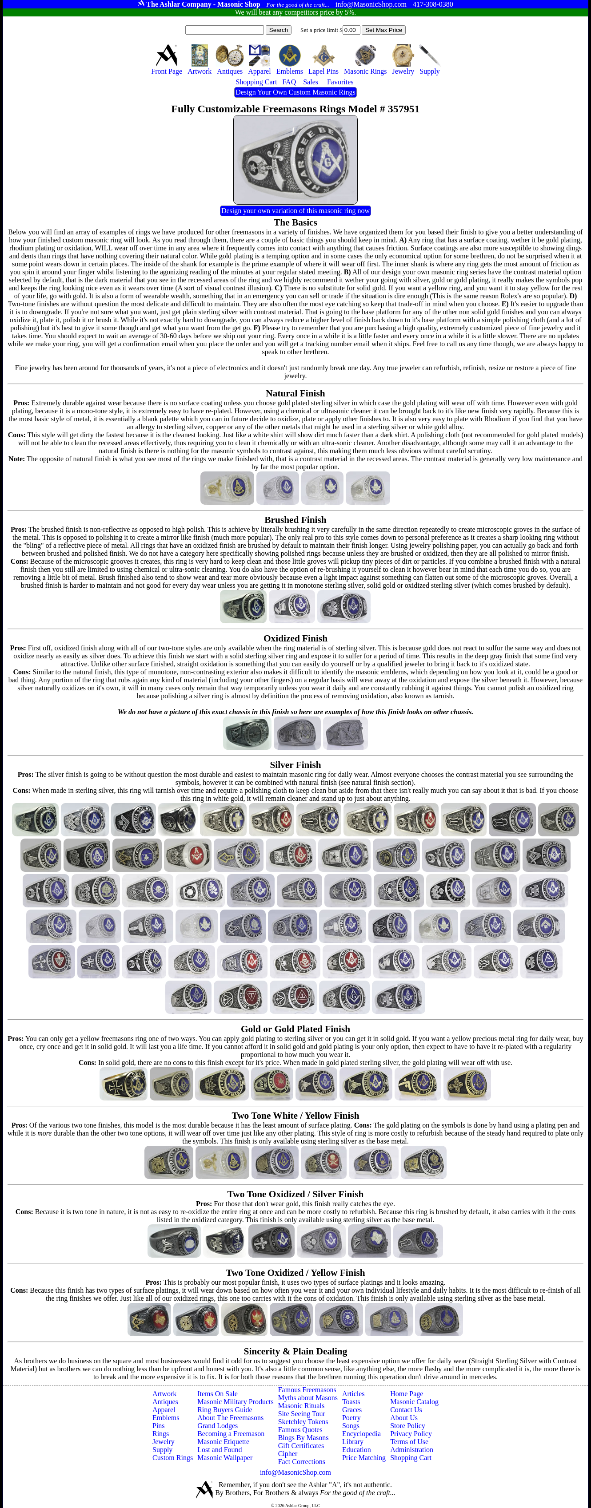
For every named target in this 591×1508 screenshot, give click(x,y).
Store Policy (407, 1425)
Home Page (406, 1393)
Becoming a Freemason (230, 1433)
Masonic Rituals (301, 1405)
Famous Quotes (300, 1429)
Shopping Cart (410, 1457)
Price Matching (364, 1457)
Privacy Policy (411, 1433)
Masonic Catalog (414, 1401)
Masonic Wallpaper (224, 1457)
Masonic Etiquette (223, 1441)
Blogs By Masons (303, 1437)
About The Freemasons (230, 1417)
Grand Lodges (217, 1425)
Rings (160, 1433)
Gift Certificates (301, 1445)
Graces (352, 1409)
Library (352, 1441)
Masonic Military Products (235, 1401)
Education (356, 1449)
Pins (158, 1425)
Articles (353, 1393)
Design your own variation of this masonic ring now (295, 210)
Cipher (288, 1453)
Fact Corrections (301, 1461)
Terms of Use (409, 1441)
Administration (411, 1449)
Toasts (351, 1401)
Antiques (165, 1401)
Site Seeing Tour (301, 1413)
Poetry (351, 1417)
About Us (404, 1417)
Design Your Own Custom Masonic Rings (295, 92)
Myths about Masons (308, 1397)
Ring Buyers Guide (224, 1409)
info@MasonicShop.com (295, 1472)
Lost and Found (219, 1449)
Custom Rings (172, 1457)
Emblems (165, 1417)
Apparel (164, 1409)
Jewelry (163, 1441)
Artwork (164, 1393)
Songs (350, 1425)
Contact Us (406, 1409)
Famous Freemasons (307, 1389)
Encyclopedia (361, 1433)
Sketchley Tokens (303, 1421)
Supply (162, 1449)
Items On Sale (217, 1393)
